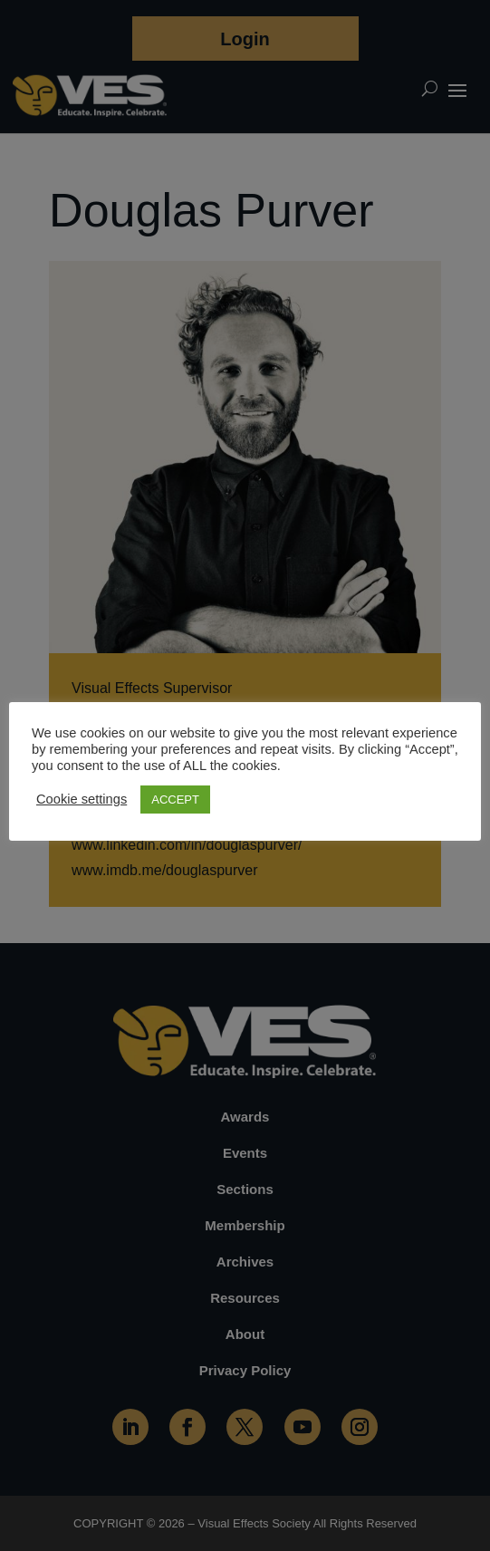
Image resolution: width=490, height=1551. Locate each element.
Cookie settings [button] (81, 799)
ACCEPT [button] (175, 799)
